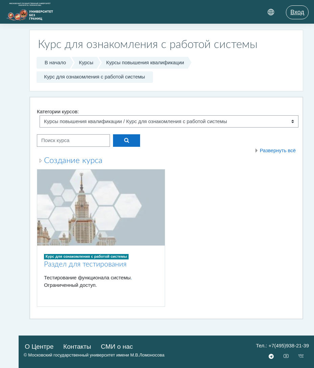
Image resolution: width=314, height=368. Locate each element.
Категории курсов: (58, 111)
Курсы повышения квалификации (145, 62)
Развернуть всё (278, 150)
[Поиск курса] (73, 140)
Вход (297, 12)
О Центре (39, 346)
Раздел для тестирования (85, 264)
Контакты (77, 346)
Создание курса (73, 161)
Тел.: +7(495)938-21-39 (282, 345)
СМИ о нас (117, 346)
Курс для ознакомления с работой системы (94, 76)
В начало (55, 62)
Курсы (86, 62)
